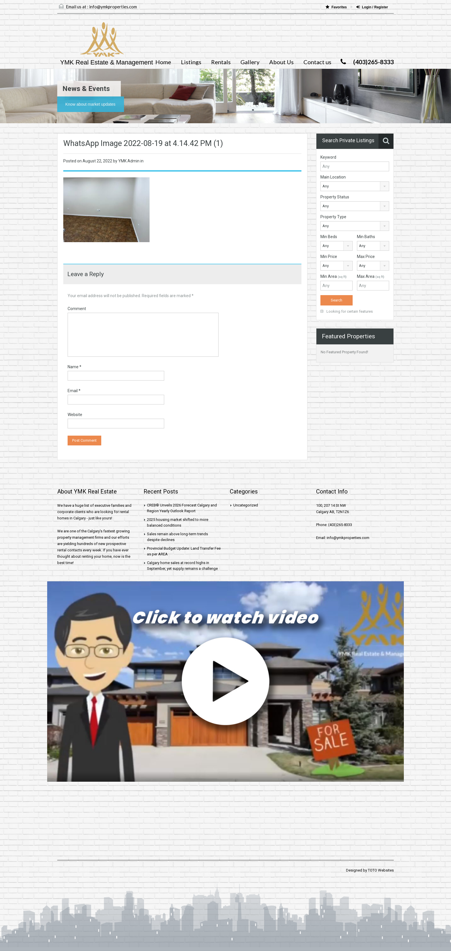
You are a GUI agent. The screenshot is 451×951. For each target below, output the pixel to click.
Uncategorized (245, 505)
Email (74, 390)
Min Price (328, 256)
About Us (281, 61)
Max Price (366, 256)
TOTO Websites (381, 870)
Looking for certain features (346, 311)
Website (75, 414)
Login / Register (372, 7)
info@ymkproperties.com (113, 6)
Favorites (337, 7)
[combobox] (354, 186)
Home (163, 61)
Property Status (334, 197)
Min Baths (366, 236)
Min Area (333, 276)
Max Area (370, 276)
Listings (191, 61)
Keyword (328, 157)
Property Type (333, 217)
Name (74, 367)
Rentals (221, 61)
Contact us (317, 61)
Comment (77, 308)
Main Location (333, 177)
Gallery (249, 61)
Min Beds (328, 236)
